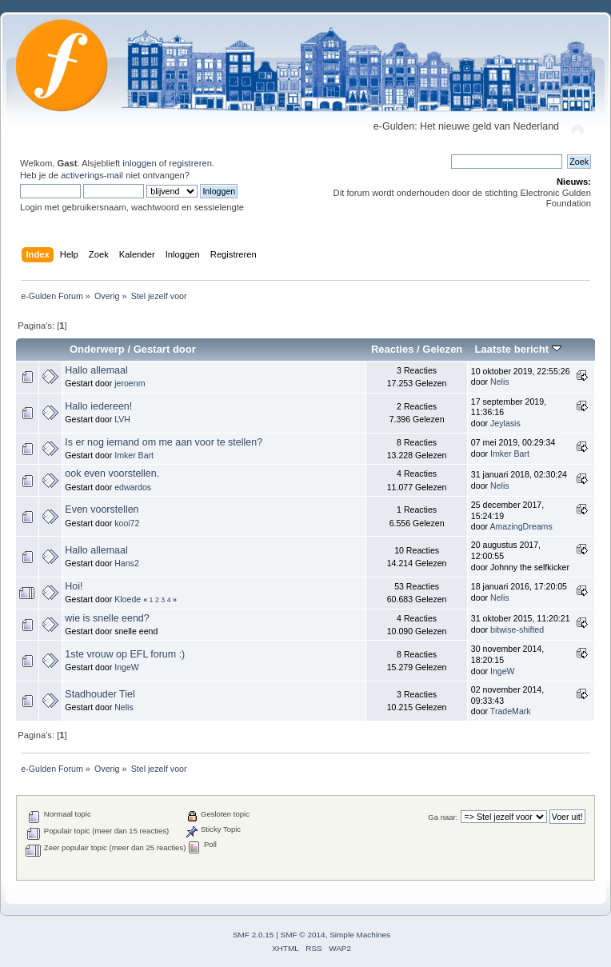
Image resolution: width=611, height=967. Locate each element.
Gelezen (442, 349)
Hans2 (126, 563)
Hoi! (73, 586)
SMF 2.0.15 (253, 934)
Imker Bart (134, 455)
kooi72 (126, 523)
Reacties (392, 349)
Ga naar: (442, 817)
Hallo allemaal (96, 370)
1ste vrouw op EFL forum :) (125, 654)
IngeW (126, 667)
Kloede (127, 599)
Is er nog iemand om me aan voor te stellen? (163, 442)
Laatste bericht (517, 349)
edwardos (132, 487)
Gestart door (165, 349)
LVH (122, 419)
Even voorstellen (101, 509)
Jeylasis (505, 423)
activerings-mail (92, 175)
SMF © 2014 (303, 934)
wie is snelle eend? (107, 618)
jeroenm (129, 383)
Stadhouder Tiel (99, 694)
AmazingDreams (520, 526)
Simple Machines (359, 934)
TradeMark (510, 711)
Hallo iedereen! (98, 406)
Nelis (499, 381)
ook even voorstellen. (112, 473)
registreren (190, 163)
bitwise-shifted (517, 629)
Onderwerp (97, 349)
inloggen (139, 163)
